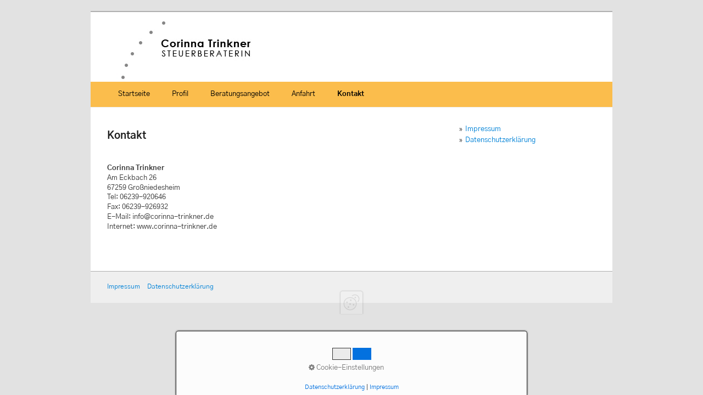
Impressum (483, 129)
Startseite (134, 94)
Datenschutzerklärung (500, 140)
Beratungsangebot (240, 94)
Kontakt (350, 94)
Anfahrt (303, 94)
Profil (180, 94)
